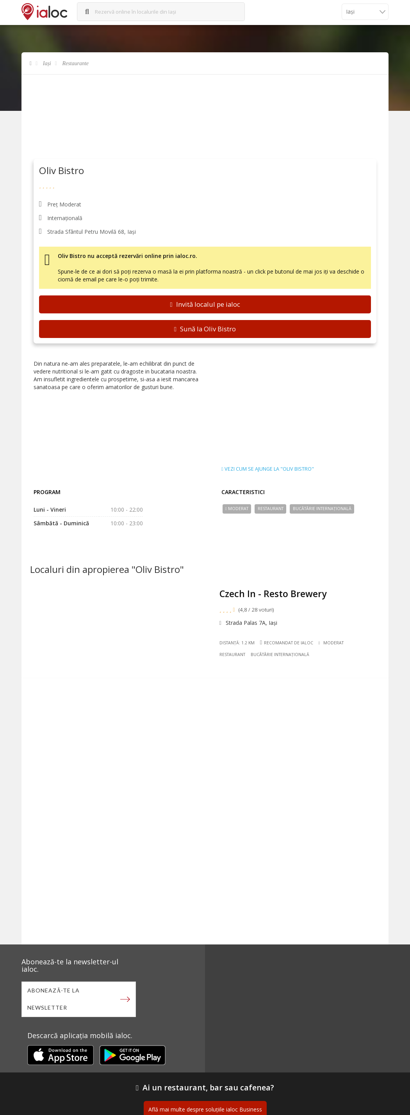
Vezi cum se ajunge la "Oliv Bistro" (267, 469)
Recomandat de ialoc (287, 643)
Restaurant (270, 508)
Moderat (236, 508)
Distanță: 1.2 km (237, 643)
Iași (47, 63)
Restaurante (75, 63)
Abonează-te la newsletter (54, 999)
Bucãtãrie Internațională (322, 508)
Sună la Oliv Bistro (205, 328)
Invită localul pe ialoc (205, 304)
